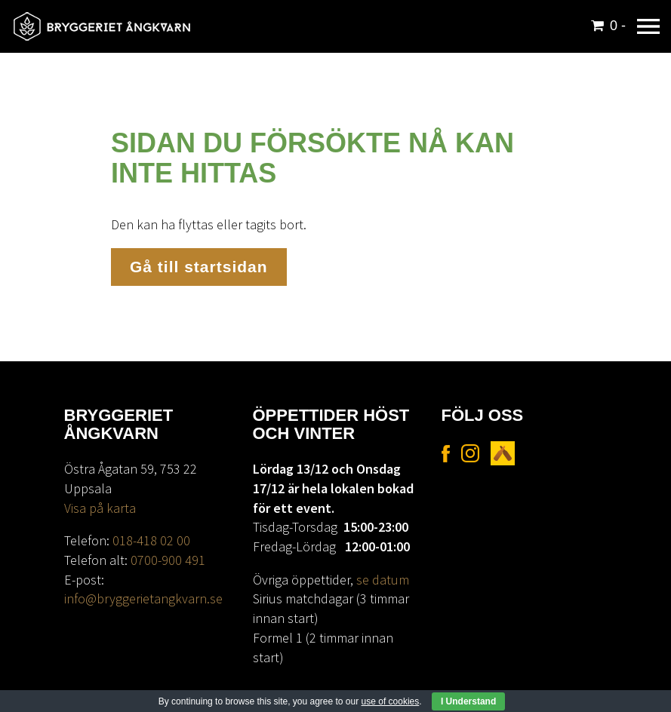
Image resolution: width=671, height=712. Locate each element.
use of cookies (391, 701)
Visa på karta (100, 508)
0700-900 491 (168, 560)
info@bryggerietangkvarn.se (143, 598)
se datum (382, 579)
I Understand (468, 701)
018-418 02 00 (151, 540)
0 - (618, 25)
